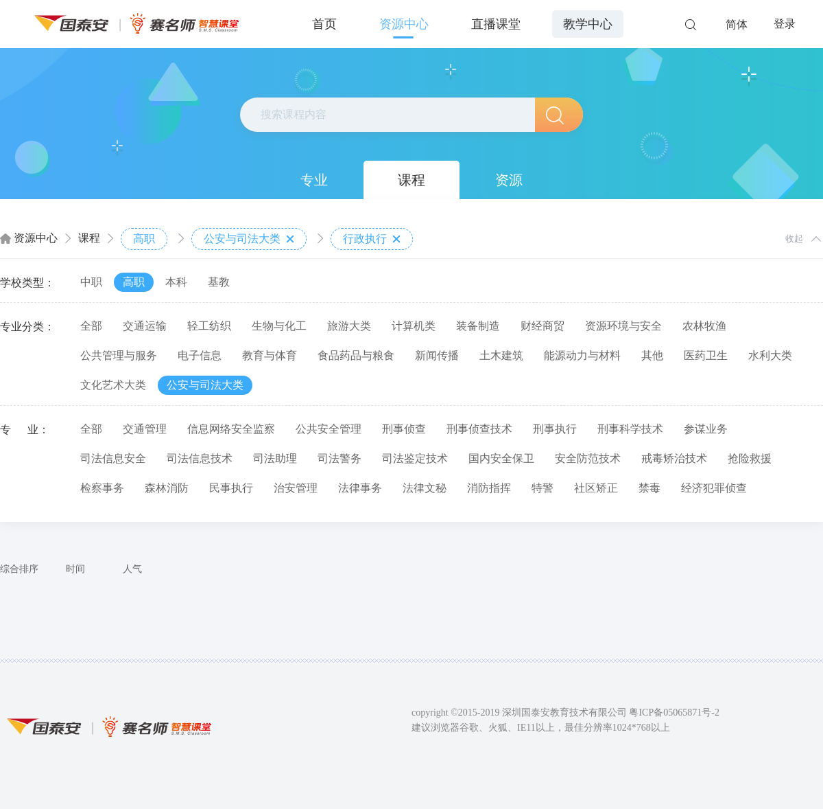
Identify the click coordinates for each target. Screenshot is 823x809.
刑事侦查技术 (479, 429)
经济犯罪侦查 (714, 488)
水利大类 (770, 355)
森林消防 (167, 488)
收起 (794, 238)
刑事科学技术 (630, 429)
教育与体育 (269, 355)
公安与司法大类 (249, 239)
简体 (737, 24)
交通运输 (145, 326)
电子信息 (200, 355)
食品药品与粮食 (356, 355)
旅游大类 (349, 326)
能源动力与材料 (582, 355)
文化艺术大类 (113, 385)
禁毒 (649, 488)
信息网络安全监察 (231, 429)
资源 (509, 179)
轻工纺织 (209, 326)
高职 (144, 238)
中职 (91, 282)
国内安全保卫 (501, 458)
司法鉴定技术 (415, 458)
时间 (75, 569)
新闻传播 (437, 355)
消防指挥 (489, 488)
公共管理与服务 (118, 355)
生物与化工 (279, 326)
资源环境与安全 (623, 326)
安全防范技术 (588, 458)
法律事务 (360, 488)
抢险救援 (750, 458)
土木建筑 (501, 355)
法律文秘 (424, 488)
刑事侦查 (404, 429)
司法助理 (275, 458)
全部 (91, 326)
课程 (411, 179)
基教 (219, 282)
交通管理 (145, 429)
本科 (176, 282)
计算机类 (414, 326)
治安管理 (296, 488)
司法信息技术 (199, 458)
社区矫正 (596, 488)
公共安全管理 (328, 429)
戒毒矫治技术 (674, 458)
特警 (542, 488)
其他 (652, 355)
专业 (314, 179)
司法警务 (339, 458)
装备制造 (478, 326)
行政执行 (372, 239)
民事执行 (231, 488)
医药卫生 (706, 355)
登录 (785, 24)
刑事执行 (555, 429)
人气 (132, 569)
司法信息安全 (113, 458)
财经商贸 (542, 326)
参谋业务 (706, 429)
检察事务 (102, 488)
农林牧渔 (704, 326)
